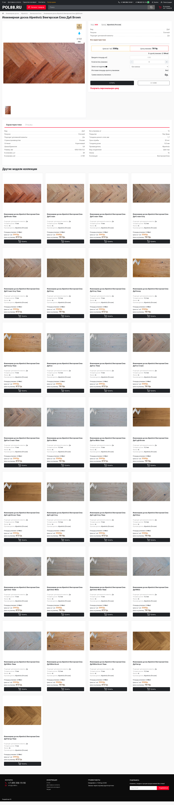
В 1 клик (154, 83)
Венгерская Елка (35, 13)
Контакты (42, 2)
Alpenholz (24, 13)
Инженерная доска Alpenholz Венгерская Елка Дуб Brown (63, 13)
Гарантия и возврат (30, 2)
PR (10, 803)
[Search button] (151, 7)
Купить (112, 83)
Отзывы (29, 125)
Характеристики (14, 125)
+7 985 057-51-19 (141, 2)
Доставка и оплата (14, 2)
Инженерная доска (12, 13)
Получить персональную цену (104, 88)
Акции (49, 793)
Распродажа (51, 2)
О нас (4, 2)
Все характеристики (98, 40)
